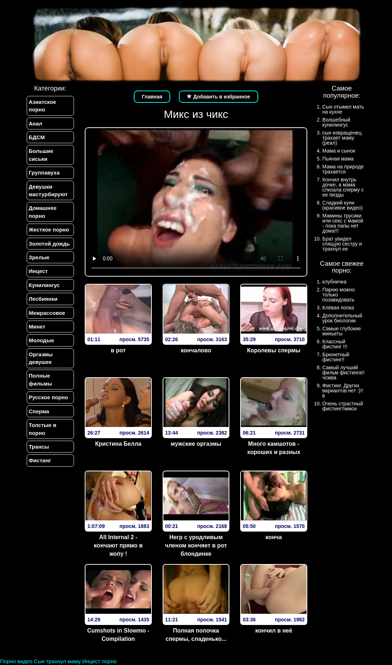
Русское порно (48, 398)
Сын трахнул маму (57, 661)
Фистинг (40, 461)
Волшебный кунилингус (336, 122)
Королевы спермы (273, 350)
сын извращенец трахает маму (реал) (342, 137)
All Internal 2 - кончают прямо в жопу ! (118, 545)
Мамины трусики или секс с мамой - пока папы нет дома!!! (342, 223)
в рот (118, 350)
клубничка (334, 281)
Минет (37, 326)
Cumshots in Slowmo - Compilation (118, 634)
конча (273, 537)
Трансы (39, 447)
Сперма (39, 411)
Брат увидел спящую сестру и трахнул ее (342, 243)
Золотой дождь (49, 244)
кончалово (196, 350)
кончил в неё (273, 630)
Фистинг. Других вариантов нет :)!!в (342, 390)
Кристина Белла (118, 444)
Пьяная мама (338, 158)
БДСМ (37, 137)
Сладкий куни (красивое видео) (342, 205)
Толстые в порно (43, 429)
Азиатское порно (42, 106)
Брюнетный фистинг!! (335, 357)
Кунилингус (44, 285)
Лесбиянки (43, 299)
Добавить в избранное (218, 97)
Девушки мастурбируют (48, 190)
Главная (152, 97)
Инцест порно (99, 661)
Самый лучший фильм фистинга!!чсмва (343, 372)
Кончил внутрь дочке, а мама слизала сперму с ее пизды (343, 187)
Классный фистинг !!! (334, 344)
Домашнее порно (43, 212)
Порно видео (16, 661)
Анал (36, 123)
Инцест (38, 271)
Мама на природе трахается (343, 169)
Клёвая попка (338, 307)
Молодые (41, 341)
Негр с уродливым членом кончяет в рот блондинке (196, 545)
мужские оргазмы (196, 444)
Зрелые (39, 257)
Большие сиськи (41, 155)
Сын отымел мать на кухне (343, 109)
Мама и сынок (338, 150)
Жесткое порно (49, 229)
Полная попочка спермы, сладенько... (196, 634)
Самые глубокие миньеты (341, 331)
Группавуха (44, 172)
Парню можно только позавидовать (338, 294)
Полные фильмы (40, 380)
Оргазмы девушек (41, 358)
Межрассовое (47, 313)
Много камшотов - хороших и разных (273, 448)
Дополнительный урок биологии (342, 318)
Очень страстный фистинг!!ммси (342, 406)
